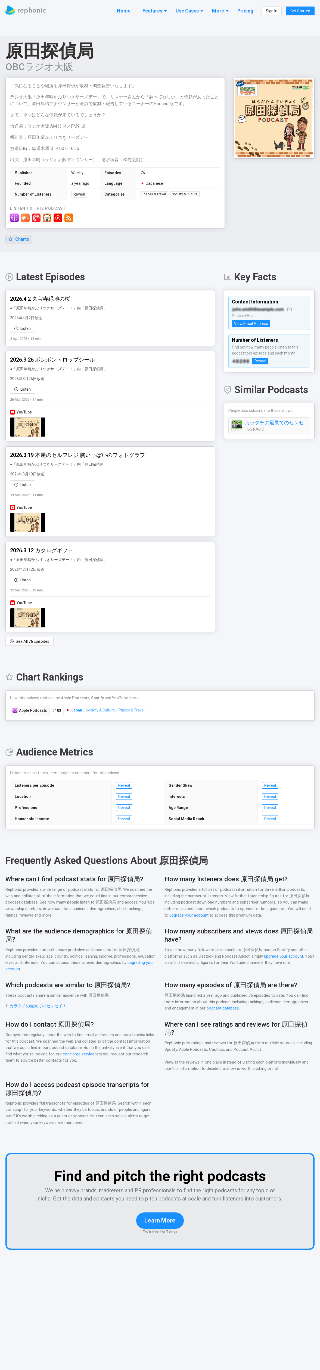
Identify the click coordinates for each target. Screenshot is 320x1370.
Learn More (160, 1228)
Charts (18, 239)
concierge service (104, 1054)
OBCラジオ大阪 (39, 67)
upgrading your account (26, 969)
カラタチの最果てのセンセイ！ (276, 423)
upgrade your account (188, 915)
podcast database (223, 1008)
